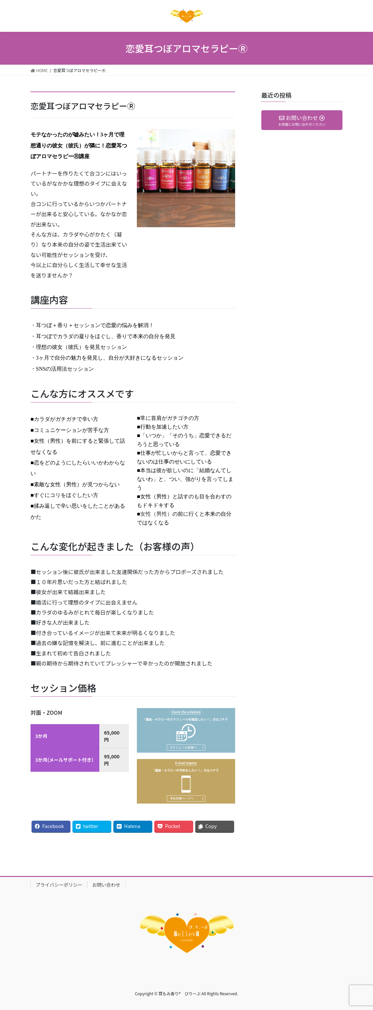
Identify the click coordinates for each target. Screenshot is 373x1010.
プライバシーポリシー (59, 884)
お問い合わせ (106, 884)
